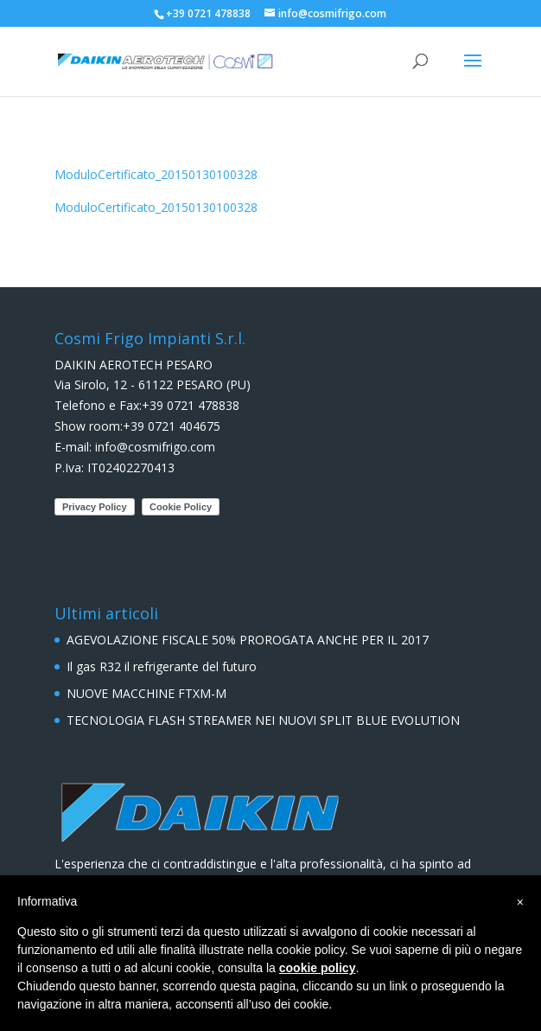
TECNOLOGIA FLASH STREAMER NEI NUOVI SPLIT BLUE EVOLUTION (263, 720)
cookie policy (317, 968)
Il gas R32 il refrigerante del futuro (162, 666)
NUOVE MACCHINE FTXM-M (146, 693)
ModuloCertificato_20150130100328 (156, 174)
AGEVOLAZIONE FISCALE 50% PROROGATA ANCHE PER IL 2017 (248, 639)
